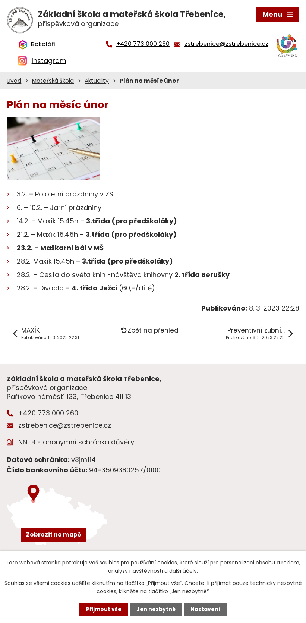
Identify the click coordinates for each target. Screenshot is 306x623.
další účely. (183, 571)
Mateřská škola (53, 81)
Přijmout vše (104, 609)
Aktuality (97, 81)
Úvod (14, 81)
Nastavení (205, 609)
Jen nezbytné (156, 609)
